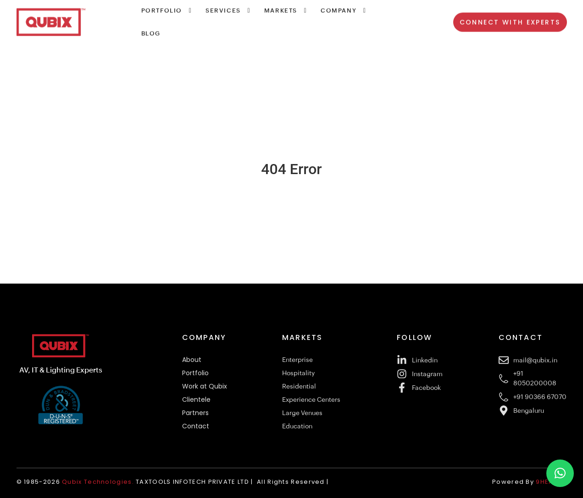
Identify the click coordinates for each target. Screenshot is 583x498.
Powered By (531, 481)
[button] (560, 473)
